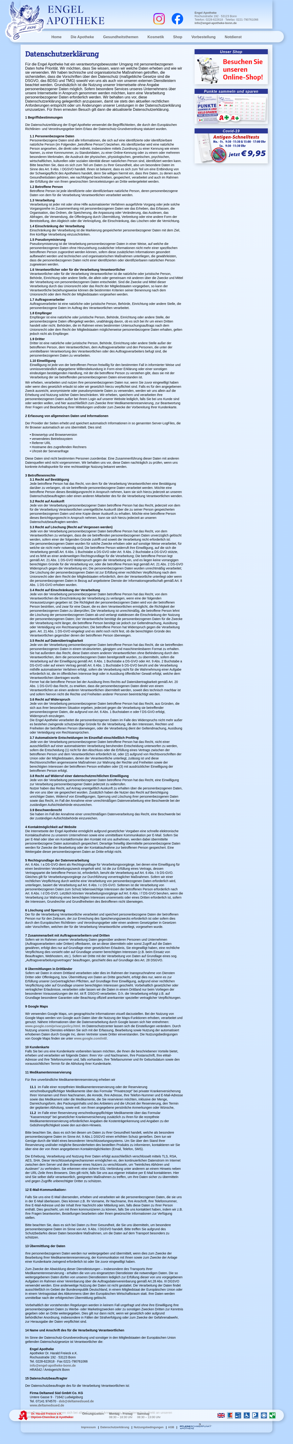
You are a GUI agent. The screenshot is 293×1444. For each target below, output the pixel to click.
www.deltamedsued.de (47, 1405)
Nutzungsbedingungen (148, 1427)
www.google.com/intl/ (90, 1038)
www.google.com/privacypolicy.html (52, 1026)
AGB (171, 1427)
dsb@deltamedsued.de (76, 1401)
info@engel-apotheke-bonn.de (216, 23)
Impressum (88, 1427)
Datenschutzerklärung (114, 1427)
